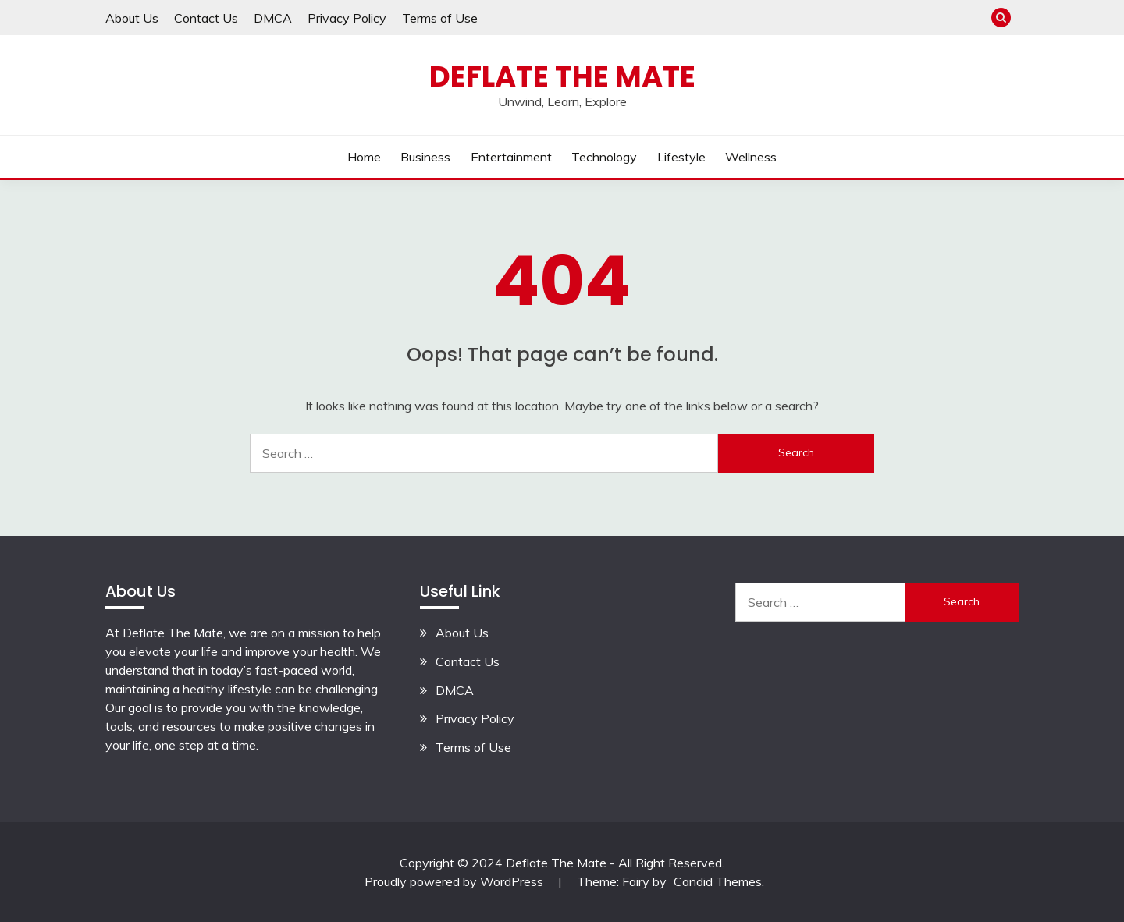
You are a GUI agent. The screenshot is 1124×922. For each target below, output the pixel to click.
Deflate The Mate (562, 76)
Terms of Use (440, 18)
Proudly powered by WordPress (455, 881)
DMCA (273, 18)
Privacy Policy (347, 18)
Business (425, 157)
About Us (131, 18)
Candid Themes (718, 881)
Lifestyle (681, 157)
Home (364, 157)
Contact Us (206, 18)
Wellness (751, 157)
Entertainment (511, 157)
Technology (604, 157)
